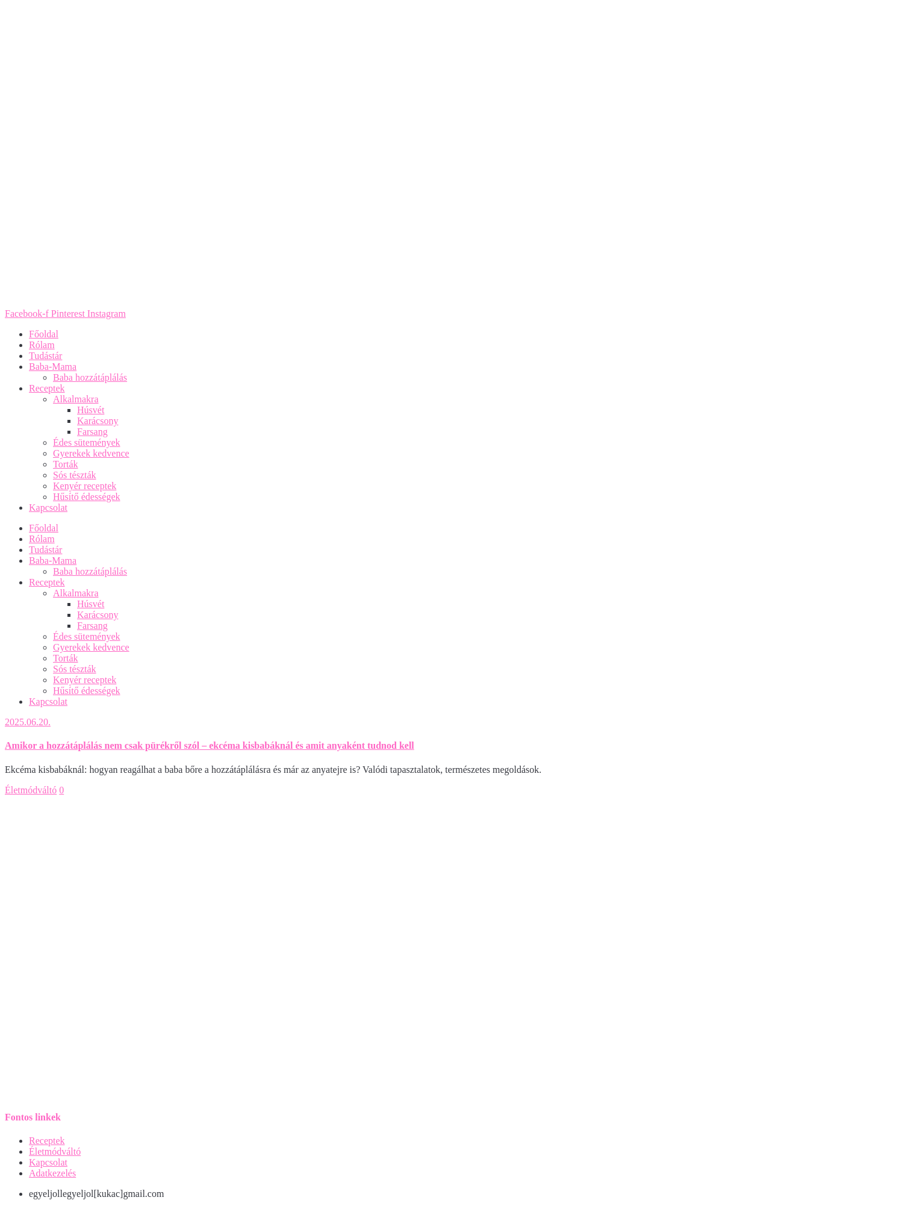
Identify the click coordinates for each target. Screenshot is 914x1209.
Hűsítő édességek (86, 497)
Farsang (92, 431)
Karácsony (97, 421)
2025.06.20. (28, 722)
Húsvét (90, 410)
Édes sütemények (86, 442)
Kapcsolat (48, 507)
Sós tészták (74, 475)
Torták (65, 464)
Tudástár (45, 356)
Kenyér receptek (84, 486)
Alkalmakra (76, 399)
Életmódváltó (31, 790)
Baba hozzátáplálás (90, 377)
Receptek (47, 388)
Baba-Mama (52, 366)
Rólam (42, 345)
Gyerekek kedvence (91, 453)
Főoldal (43, 334)
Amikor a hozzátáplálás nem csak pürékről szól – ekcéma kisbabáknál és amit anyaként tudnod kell (209, 745)
